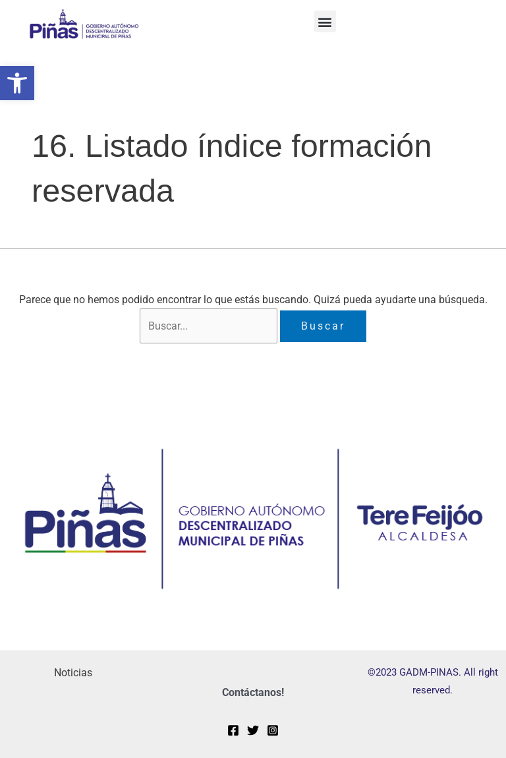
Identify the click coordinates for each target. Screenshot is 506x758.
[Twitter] (253, 730)
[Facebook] (233, 730)
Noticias (73, 672)
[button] (17, 83)
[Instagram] (273, 730)
